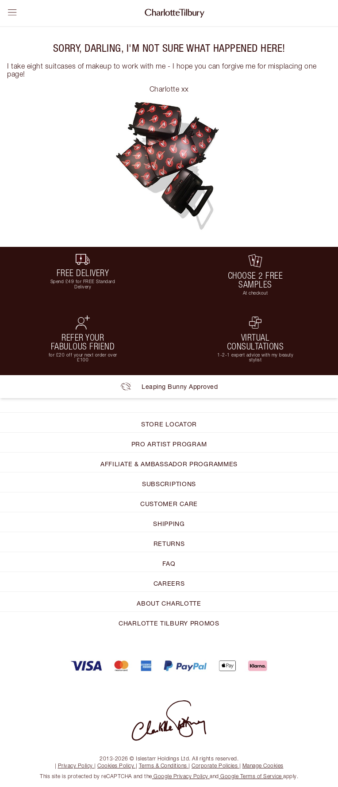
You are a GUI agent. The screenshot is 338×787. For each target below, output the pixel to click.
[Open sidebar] (12, 12)
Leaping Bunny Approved (169, 387)
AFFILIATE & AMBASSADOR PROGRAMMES (169, 464)
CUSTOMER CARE (169, 503)
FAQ (168, 563)
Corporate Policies (215, 765)
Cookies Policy (116, 765)
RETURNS (169, 543)
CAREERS (169, 583)
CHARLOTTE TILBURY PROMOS (169, 623)
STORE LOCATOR (169, 424)
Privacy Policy (76, 765)
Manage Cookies (263, 765)
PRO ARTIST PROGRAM (169, 444)
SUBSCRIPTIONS (169, 484)
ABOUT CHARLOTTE (169, 603)
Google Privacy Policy (181, 776)
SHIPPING (169, 523)
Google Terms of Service (251, 776)
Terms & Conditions (164, 765)
